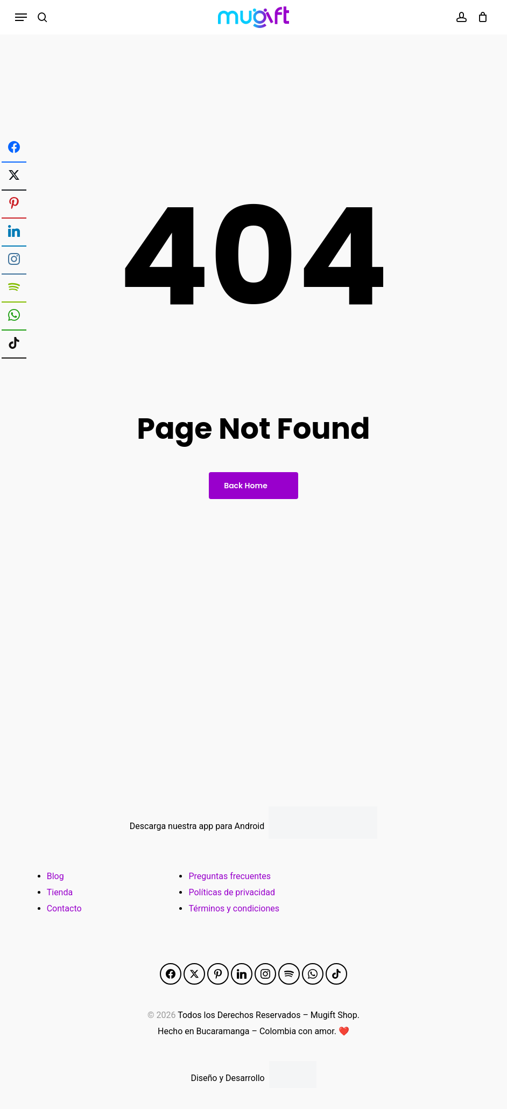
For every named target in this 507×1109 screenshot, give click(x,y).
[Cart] (480, 17)
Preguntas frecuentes (229, 876)
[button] (21, 17)
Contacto (64, 908)
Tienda (60, 892)
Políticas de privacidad (231, 892)
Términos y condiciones (233, 908)
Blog (55, 876)
